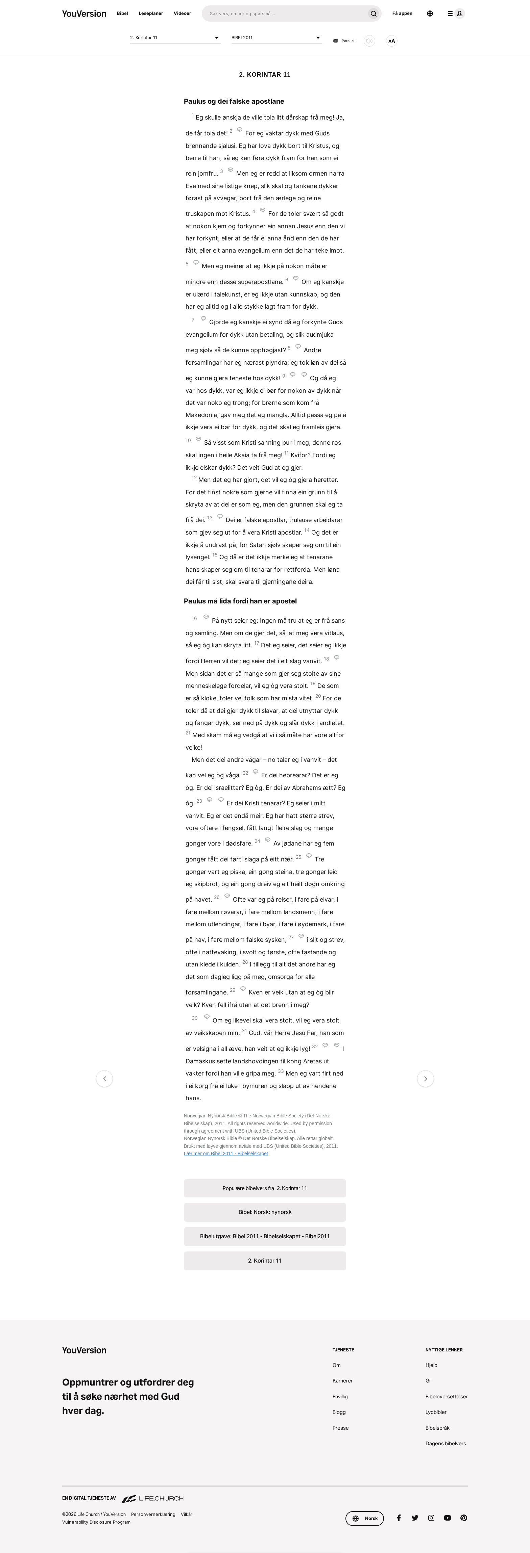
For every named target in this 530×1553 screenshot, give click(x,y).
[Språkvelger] (430, 13)
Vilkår (186, 1514)
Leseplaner (151, 13)
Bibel (122, 13)
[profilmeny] (455, 13)
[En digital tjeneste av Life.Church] (265, 1495)
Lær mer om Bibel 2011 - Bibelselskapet (226, 1153)
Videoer (182, 13)
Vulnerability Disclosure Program (96, 1522)
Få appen (402, 13)
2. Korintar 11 (175, 38)
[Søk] (283, 13)
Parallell (344, 41)
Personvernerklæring (153, 1514)
